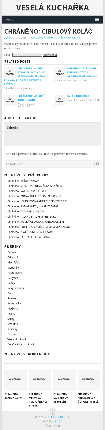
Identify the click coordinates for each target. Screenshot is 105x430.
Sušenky (12, 329)
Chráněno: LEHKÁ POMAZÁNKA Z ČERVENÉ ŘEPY (37, 201)
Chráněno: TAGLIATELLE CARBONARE (30, 237)
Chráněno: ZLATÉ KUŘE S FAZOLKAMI (30, 231)
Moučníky (13, 267)
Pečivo (11, 293)
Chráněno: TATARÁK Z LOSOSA (26, 211)
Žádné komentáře (70, 37)
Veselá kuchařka (52, 7)
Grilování (12, 257)
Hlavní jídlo (13, 262)
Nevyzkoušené (38, 37)
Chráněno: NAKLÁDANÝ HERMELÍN (28, 191)
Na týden (12, 277)
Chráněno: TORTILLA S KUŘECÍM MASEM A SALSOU (39, 226)
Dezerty (12, 252)
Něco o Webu (52, 425)
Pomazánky (14, 303)
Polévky (12, 298)
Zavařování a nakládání (20, 344)
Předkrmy (52, 37)
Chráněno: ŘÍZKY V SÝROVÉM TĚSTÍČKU (31, 216)
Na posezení (14, 272)
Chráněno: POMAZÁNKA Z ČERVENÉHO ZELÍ (34, 196)
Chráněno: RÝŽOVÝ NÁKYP (23, 180)
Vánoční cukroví (16, 339)
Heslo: (23, 54)
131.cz (57, 421)
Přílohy (11, 313)
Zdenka (8, 37)
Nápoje (11, 283)
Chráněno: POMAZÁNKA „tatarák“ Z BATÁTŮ (34, 206)
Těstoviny (13, 334)
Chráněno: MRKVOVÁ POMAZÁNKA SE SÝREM (35, 185)
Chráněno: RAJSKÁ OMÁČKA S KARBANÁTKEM (35, 221)
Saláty (10, 318)
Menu (9, 19)
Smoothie (12, 323)
